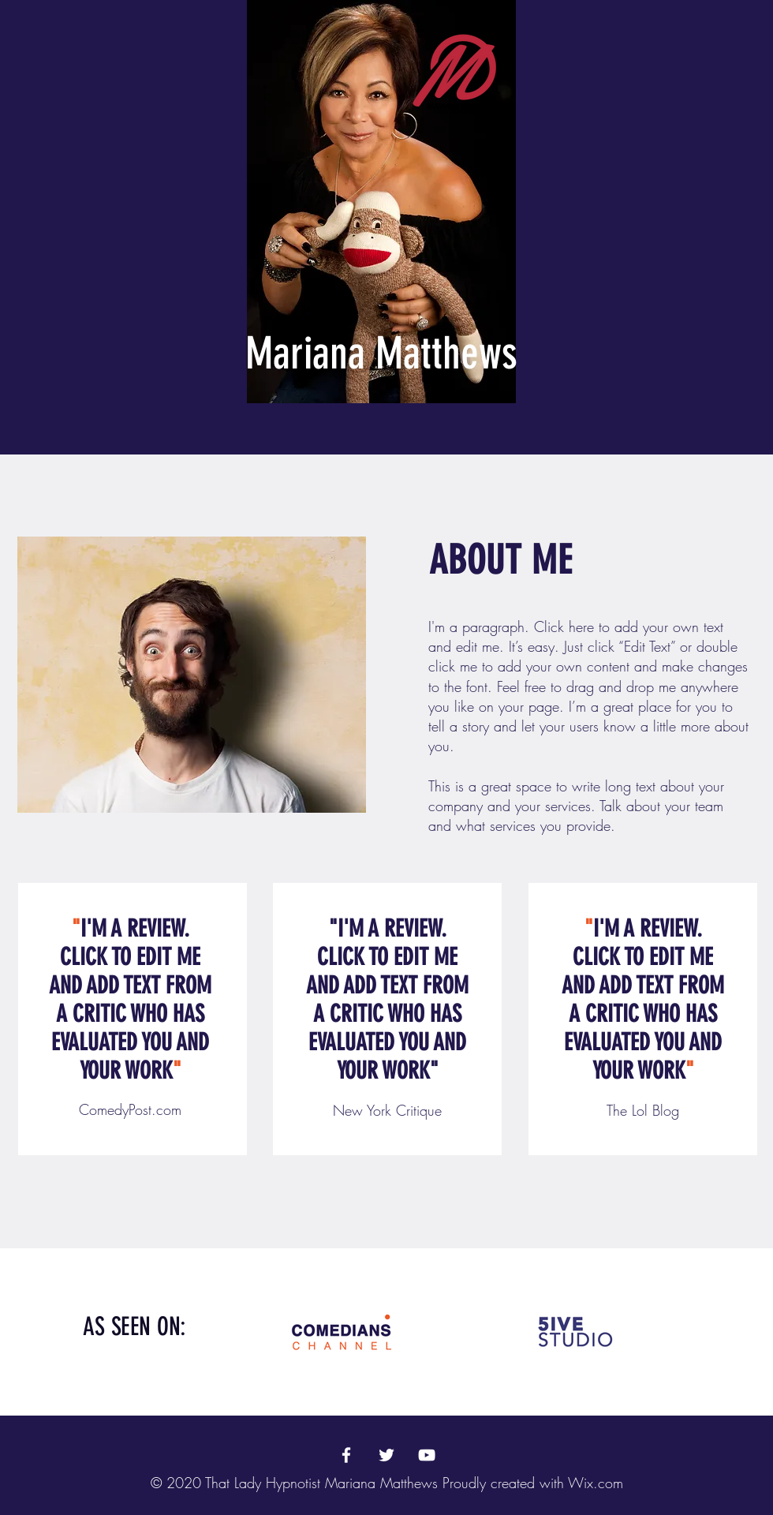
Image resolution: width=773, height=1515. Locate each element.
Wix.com (595, 1482)
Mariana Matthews (381, 353)
